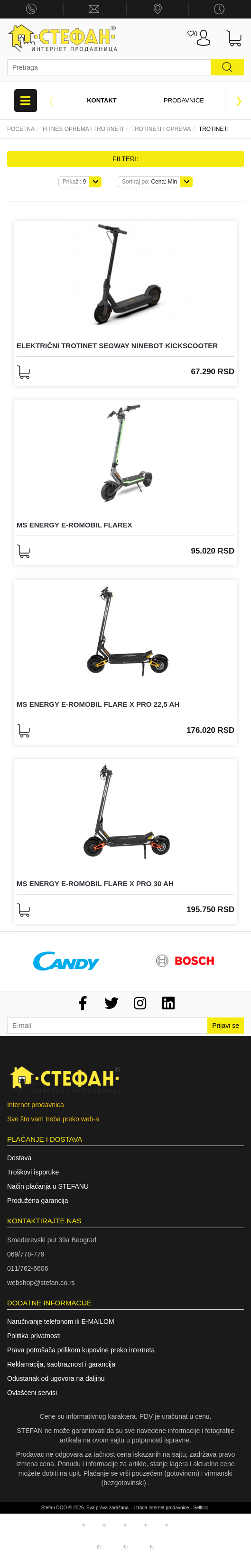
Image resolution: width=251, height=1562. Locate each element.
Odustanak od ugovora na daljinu (55, 1378)
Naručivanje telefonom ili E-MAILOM (60, 1321)
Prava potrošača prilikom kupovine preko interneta (81, 1350)
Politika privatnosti (34, 1336)
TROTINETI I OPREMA (161, 129)
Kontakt (102, 99)
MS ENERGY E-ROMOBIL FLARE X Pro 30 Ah (95, 883)
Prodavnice (184, 99)
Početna (21, 129)
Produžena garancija (37, 1200)
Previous (51, 100)
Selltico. (201, 1507)
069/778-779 (26, 1254)
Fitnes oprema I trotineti (83, 129)
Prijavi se (225, 1025)
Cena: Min (149, 181)
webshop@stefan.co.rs (41, 1282)
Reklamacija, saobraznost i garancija (61, 1364)
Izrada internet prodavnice (161, 1507)
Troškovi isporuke (33, 1172)
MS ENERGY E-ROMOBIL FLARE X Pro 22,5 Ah (98, 704)
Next (239, 100)
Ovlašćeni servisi (32, 1392)
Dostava (19, 1158)
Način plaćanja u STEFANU (48, 1186)
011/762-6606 (27, 1268)
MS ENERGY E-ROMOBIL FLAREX (74, 525)
